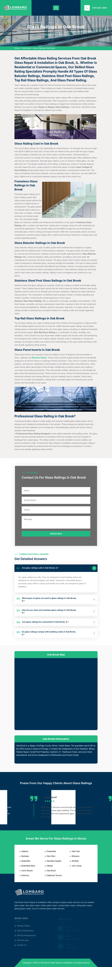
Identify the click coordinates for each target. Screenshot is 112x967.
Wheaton (75, 856)
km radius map (56, 693)
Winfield (75, 861)
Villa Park (76, 851)
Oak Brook (26, 48)
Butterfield (25, 861)
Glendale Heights (54, 861)
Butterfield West (28, 866)
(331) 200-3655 (99, 8)
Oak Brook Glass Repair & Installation (56, 963)
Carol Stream (27, 871)
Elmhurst (25, 875)
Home (17, 48)
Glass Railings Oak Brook (44, 48)
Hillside (50, 866)
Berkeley (25, 856)
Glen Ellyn (51, 856)
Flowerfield (51, 851)
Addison (24, 851)
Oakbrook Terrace (54, 875)
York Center (77, 866)
